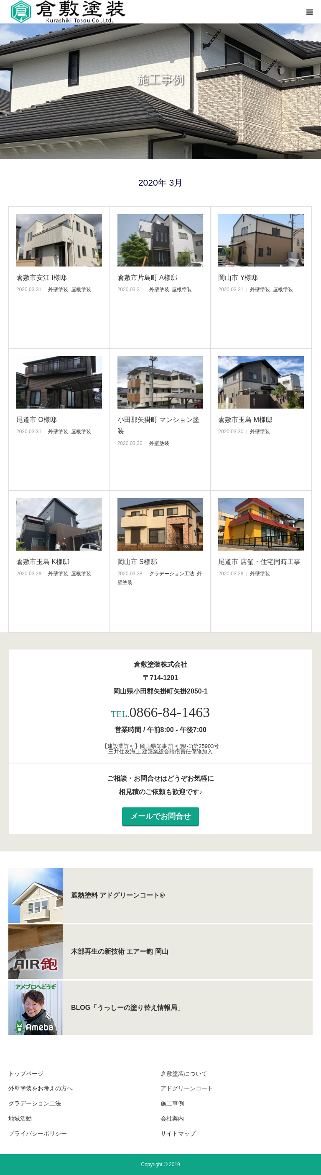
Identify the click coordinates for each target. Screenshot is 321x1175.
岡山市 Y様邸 (238, 277)
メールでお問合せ (160, 816)
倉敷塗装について (183, 1073)
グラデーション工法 (171, 574)
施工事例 (172, 1103)
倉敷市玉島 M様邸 (245, 419)
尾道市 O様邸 (36, 419)
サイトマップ (178, 1133)
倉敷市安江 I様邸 (41, 277)
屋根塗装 (81, 289)
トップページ (25, 1073)
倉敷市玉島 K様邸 (42, 561)
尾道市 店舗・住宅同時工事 (259, 561)
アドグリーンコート (186, 1088)
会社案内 (172, 1118)
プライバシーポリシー (37, 1133)
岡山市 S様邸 (137, 561)
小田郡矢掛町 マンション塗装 (158, 425)
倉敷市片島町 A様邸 (147, 277)
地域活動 (20, 1118)
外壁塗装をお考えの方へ (40, 1088)
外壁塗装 (58, 289)
